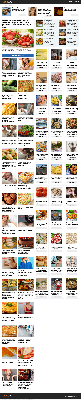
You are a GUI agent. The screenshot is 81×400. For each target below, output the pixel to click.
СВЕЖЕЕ (71, 1)
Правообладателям (30, 399)
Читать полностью (18, 55)
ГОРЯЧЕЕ (77, 1)
